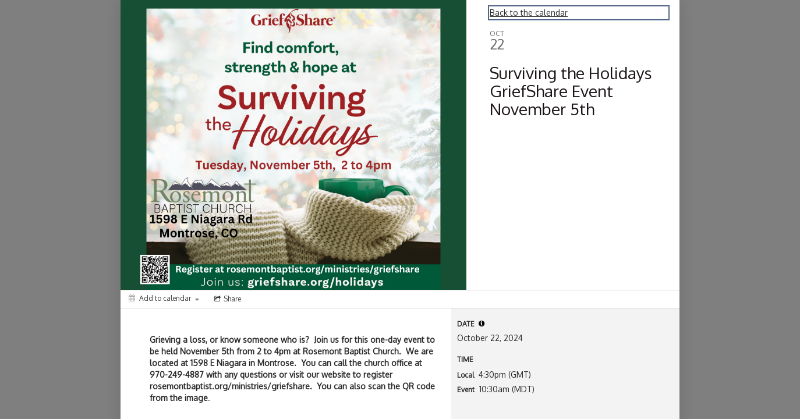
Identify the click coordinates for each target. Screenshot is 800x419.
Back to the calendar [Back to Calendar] (529, 12)
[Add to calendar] (164, 298)
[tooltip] (481, 323)
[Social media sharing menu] (226, 299)
